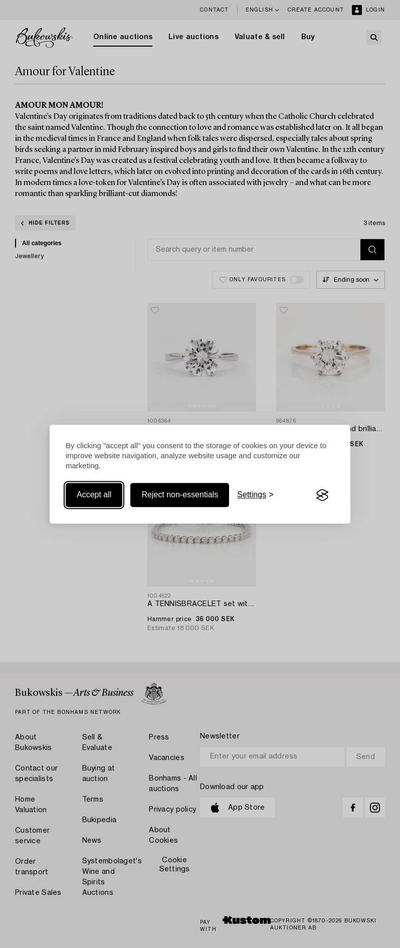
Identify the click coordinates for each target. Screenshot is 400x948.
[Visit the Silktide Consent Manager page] (322, 495)
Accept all (94, 495)
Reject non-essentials (179, 495)
